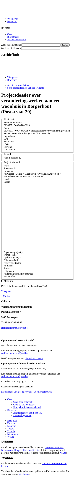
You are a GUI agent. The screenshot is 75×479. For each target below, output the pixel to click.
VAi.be (10, 436)
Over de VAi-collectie (23, 404)
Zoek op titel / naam (11, 48)
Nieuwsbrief (13, 434)
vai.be (63, 453)
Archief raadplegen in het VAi (27, 412)
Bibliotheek (13, 37)
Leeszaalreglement (22, 415)
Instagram (12, 420)
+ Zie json (6, 296)
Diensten (11, 410)
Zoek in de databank (11, 45)
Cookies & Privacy (22, 391)
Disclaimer (6, 391)
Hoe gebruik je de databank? (27, 407)
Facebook (12, 423)
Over (9, 34)
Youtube (11, 431)
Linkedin (11, 426)
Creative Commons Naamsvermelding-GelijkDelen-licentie (32, 448)
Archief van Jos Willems (19, 85)
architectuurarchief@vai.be (14, 327)
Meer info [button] (8, 281)
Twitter (10, 428)
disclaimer (24, 474)
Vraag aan (6, 291)
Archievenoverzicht (16, 39)
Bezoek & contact (34, 358)
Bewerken (12, 21)
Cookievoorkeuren (43, 391)
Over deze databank (23, 402)
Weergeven (12, 18)
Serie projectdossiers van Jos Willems (25, 87)
